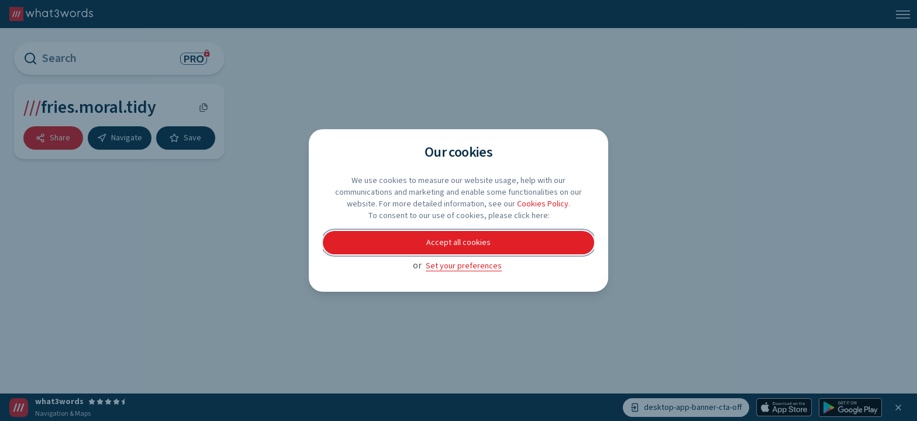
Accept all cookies (458, 243)
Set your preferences (464, 266)
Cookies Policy (542, 204)
